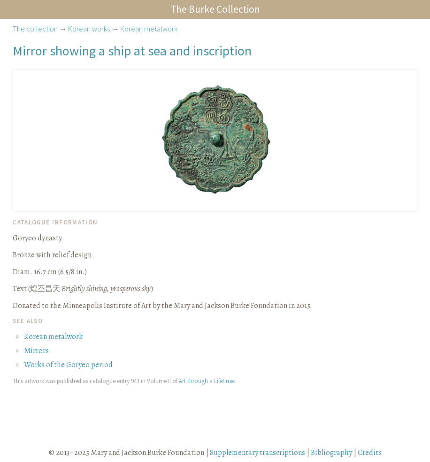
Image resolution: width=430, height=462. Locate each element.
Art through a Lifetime (206, 381)
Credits (370, 452)
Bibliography (331, 452)
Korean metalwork (148, 28)
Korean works (89, 28)
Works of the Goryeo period (68, 365)
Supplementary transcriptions (257, 452)
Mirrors (36, 351)
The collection (35, 28)
